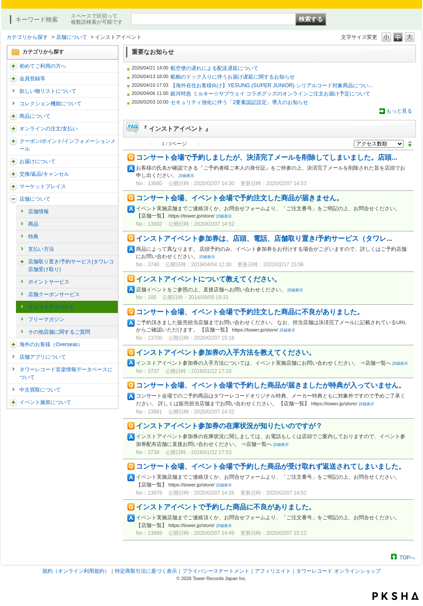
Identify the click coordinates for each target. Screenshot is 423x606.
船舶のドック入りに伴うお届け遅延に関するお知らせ (232, 77)
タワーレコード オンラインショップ (338, 571)
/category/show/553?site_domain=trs (13, 186)
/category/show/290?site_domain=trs (13, 78)
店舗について (71, 37)
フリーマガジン (46, 319)
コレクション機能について (50, 104)
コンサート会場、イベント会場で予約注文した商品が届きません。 (239, 198)
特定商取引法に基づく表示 (146, 571)
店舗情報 (38, 211)
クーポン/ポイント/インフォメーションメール (67, 145)
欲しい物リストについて (47, 91)
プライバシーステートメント (215, 571)
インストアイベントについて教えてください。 (208, 279)
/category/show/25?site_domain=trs (13, 344)
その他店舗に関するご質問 (59, 332)
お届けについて (37, 161)
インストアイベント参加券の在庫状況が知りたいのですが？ (229, 425)
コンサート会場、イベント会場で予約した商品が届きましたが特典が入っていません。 (270, 385)
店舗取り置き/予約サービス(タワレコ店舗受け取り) (71, 265)
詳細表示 (186, 176)
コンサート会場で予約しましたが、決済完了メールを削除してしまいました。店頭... (266, 157)
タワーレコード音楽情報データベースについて (66, 373)
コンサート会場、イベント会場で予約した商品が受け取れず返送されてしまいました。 (270, 466)
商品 (33, 224)
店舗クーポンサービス (54, 294)
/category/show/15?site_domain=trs (13, 116)
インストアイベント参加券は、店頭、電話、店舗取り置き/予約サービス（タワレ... (264, 238)
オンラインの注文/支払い (48, 129)
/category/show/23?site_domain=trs (22, 261)
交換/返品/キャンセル (44, 174)
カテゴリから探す (27, 37)
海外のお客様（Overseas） (51, 344)
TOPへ (407, 557)
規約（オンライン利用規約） (76, 571)
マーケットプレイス (42, 186)
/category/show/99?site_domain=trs (13, 199)
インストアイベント (51, 307)
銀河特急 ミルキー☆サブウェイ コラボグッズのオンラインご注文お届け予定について (270, 94)
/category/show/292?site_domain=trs (13, 141)
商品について (35, 116)
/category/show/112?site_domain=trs (13, 66)
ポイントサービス (48, 282)
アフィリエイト (273, 571)
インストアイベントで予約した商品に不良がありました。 (226, 507)
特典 (33, 237)
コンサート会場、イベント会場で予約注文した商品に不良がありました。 (250, 312)
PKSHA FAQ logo (395, 596)
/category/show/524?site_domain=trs (13, 402)
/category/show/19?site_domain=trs (13, 174)
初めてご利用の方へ (42, 66)
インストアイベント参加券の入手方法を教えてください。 (226, 352)
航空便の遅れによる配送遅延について (214, 68)
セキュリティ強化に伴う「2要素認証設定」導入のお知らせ (239, 102)
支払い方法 (41, 249)
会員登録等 (32, 79)
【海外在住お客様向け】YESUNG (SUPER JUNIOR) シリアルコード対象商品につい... (271, 85)
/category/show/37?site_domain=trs (13, 129)
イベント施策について (45, 402)
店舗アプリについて (42, 357)
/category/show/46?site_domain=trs (13, 161)
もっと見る (399, 111)
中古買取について (40, 390)
